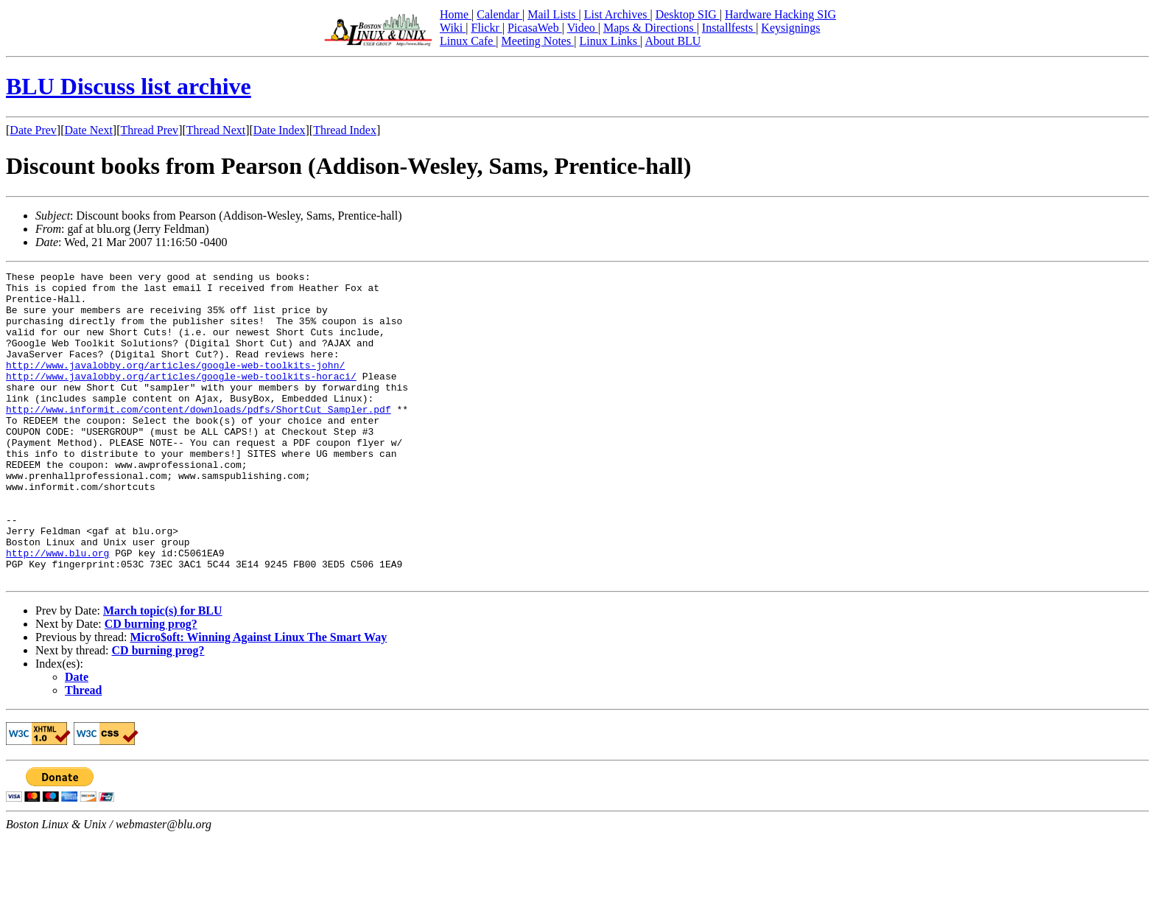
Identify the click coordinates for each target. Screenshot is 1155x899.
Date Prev (33, 130)
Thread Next (215, 130)
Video (582, 27)
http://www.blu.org (57, 610)
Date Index (279, 130)
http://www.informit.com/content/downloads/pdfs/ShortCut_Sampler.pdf (198, 437)
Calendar (499, 14)
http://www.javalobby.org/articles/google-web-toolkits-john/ (175, 384)
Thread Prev (149, 130)
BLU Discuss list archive (128, 86)
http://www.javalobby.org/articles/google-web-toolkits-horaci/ (181, 398)
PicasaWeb (535, 27)
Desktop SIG (688, 14)
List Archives (617, 14)
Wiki (453, 27)
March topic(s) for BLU (162, 672)
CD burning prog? (151, 685)
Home (455, 14)
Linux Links (609, 41)
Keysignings (790, 27)
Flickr (486, 27)
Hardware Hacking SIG (780, 14)
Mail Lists (552, 14)
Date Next (89, 130)
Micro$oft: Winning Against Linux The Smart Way (258, 699)
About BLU (673, 41)
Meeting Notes (538, 41)
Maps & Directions (650, 27)
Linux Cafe (468, 41)
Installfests (729, 27)
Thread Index (344, 130)
